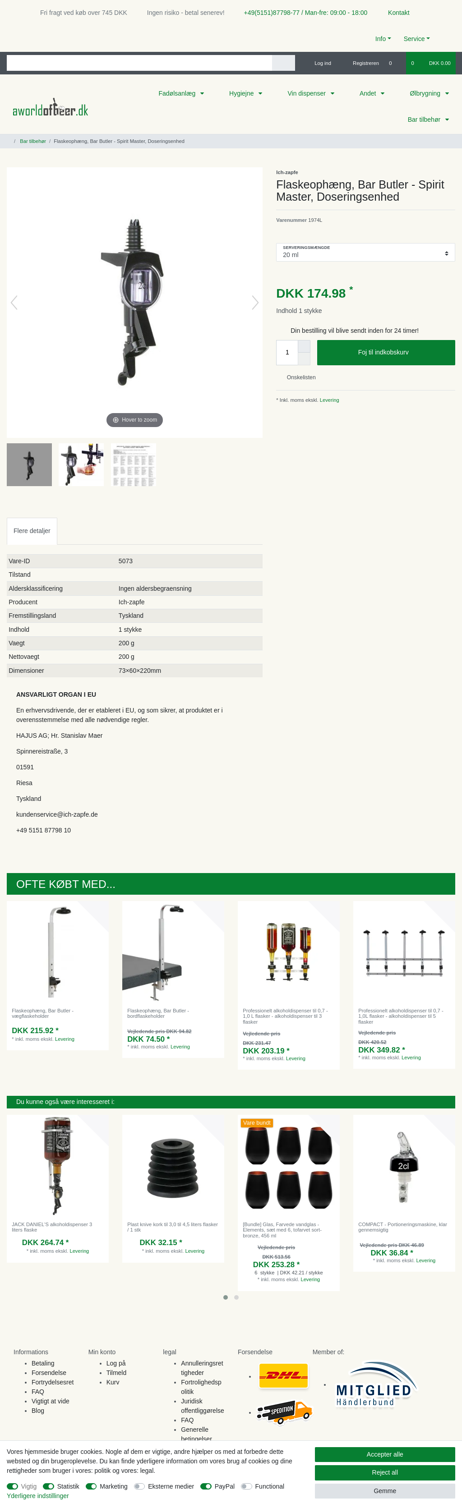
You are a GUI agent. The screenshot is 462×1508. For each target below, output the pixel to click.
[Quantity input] (287, 352)
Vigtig (29, 1486)
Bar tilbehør (425, 119)
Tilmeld (116, 1372)
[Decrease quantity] (304, 359)
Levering (329, 400)
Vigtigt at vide (50, 1401)
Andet (369, 93)
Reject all (385, 1472)
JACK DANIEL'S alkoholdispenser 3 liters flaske (52, 1227)
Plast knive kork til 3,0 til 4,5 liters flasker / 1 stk (172, 1227)
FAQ (38, 1391)
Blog (38, 1410)
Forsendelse (49, 1372)
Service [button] (414, 38)
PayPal (225, 1486)
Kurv (113, 1382)
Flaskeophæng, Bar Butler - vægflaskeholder (43, 1013)
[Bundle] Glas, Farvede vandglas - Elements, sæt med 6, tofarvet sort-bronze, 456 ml (282, 1230)
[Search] (283, 63)
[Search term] (139, 63)
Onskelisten (297, 377)
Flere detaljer (32, 530)
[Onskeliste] (395, 63)
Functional (270, 1486)
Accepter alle (385, 1454)
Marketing (113, 1486)
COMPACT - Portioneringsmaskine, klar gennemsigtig (402, 1227)
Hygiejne (242, 93)
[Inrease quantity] (304, 346)
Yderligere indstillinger (38, 1495)
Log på (116, 1363)
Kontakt (394, 12)
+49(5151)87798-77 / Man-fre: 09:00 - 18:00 (302, 12)
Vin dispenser (307, 93)
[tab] (32, 531)
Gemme (385, 1490)
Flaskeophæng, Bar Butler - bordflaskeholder (158, 1013)
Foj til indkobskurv (403, 353)
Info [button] (380, 38)
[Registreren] (360, 63)
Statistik (68, 1486)
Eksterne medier (171, 1486)
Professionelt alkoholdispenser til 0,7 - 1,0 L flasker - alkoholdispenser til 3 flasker (285, 1016)
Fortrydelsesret (53, 1382)
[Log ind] (319, 63)
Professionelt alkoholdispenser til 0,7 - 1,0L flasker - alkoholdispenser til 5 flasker (400, 1016)
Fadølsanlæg (177, 93)
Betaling (43, 1363)
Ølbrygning (426, 93)
